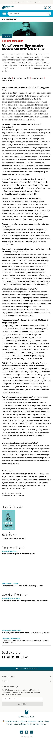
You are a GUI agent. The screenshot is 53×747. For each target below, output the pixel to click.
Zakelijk (26, 681)
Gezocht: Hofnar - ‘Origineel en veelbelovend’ (25, 601)
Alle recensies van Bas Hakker (13, 496)
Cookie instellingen (19, 724)
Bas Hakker (7, 78)
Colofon (40, 721)
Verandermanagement (10, 19)
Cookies (9, 724)
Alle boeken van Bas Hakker (12, 493)
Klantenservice (26, 677)
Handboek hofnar (9, 535)
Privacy (46, 721)
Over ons (43, 724)
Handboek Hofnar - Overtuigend (18, 554)
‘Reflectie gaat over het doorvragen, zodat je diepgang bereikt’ (26, 633)
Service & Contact (33, 724)
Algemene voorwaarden (28, 721)
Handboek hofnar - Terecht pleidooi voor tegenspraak (22, 586)
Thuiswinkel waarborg (11, 721)
